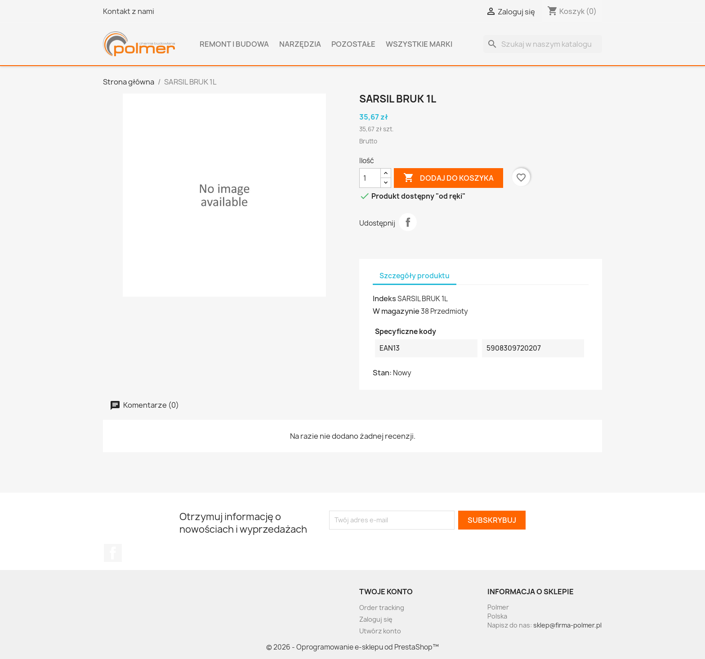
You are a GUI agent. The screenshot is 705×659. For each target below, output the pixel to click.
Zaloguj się (376, 619)
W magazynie (396, 311)
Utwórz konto (380, 631)
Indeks (384, 298)
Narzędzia (300, 44)
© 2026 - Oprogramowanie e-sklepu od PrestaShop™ (352, 647)
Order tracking (381, 607)
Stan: (382, 372)
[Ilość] (370, 178)
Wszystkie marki (419, 44)
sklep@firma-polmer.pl (567, 625)
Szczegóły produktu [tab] (414, 276)
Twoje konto (386, 592)
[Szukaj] (542, 44)
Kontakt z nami (128, 11)
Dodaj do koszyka (448, 178)
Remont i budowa (234, 44)
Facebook (113, 553)
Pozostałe (353, 44)
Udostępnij (408, 222)
